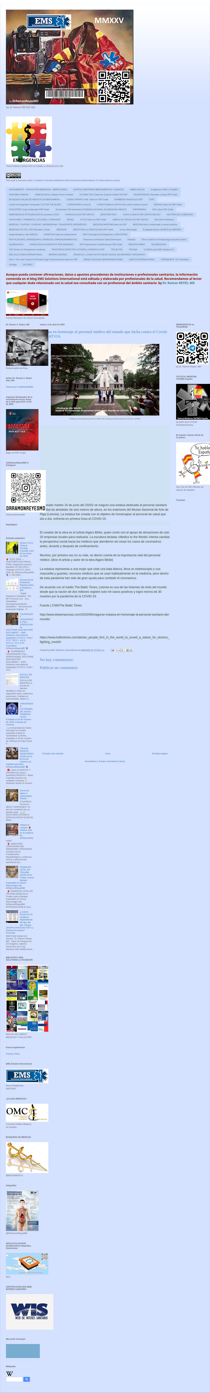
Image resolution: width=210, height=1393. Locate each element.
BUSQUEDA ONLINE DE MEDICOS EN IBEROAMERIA (34, 199)
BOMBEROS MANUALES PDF (129, 199)
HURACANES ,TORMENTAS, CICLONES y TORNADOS (35, 219)
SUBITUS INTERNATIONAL (141, 259)
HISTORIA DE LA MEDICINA (180, 214)
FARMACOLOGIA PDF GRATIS (79, 214)
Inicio (107, 753)
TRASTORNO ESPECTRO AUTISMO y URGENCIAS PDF (78, 249)
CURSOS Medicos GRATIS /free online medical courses (122, 204)
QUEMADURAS (16, 244)
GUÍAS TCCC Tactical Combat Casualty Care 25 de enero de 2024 (27, 549)
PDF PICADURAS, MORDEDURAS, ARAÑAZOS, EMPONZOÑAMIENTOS (43, 239)
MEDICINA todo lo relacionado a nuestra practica (155, 224)
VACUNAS (28, 264)
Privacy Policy (13, 1054)
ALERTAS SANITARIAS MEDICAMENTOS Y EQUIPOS (98, 189)
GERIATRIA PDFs (108, 214)
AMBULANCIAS (137, 189)
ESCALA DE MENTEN (26, 676)
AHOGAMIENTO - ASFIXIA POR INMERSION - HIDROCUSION (38, 189)
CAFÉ (151, 199)
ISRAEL (70, 219)
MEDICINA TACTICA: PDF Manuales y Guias (29, 229)
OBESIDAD (61, 229)
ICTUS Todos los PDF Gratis (93, 219)
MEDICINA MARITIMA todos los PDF (110, 224)
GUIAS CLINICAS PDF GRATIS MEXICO (141, 214)
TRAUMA (133, 249)
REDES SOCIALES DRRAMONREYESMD (103, 259)
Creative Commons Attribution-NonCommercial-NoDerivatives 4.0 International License (77, 180)
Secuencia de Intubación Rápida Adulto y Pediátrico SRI (27, 585)
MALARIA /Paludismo (164, 219)
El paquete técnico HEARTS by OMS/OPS (162, 229)
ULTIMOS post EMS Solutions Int (159, 249)
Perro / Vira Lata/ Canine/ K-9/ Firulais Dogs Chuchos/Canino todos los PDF (43, 259)
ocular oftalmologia (128, 229)
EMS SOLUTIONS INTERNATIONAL (25, 254)
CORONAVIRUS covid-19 (79, 204)
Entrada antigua (160, 753)
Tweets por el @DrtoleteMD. (20, 387)
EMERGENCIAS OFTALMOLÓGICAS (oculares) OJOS (34, 214)
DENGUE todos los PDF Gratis (168, 204)
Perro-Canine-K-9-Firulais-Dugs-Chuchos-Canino (164, 239)
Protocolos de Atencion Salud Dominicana (102, 239)
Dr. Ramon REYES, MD (179, 283)
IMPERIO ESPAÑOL (58, 254)
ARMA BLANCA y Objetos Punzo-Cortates (54, 194)
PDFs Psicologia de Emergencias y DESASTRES (105, 234)
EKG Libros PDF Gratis (162, 209)
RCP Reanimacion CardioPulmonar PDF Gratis (101, 244)
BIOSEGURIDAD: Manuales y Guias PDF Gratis (155, 194)
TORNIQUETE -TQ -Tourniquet (175, 259)
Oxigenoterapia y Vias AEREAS (23, 234)
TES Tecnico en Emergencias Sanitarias (27, 249)
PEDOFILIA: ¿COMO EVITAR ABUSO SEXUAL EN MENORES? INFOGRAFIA (109, 254)
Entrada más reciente (52, 753)
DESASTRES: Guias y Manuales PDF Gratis (29, 209)
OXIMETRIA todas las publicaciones (60, 234)
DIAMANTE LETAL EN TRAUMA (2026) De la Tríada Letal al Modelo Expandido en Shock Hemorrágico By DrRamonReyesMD (20, 877)
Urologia (13, 264)
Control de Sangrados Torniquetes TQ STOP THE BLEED (35, 204)
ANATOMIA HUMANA (19, 194)
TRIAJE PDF (117, 249)
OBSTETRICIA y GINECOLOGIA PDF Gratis (93, 229)
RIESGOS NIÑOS (137, 244)
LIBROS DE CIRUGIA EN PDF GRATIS (130, 219)
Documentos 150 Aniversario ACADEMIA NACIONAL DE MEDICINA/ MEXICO (91, 209)
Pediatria (131, 239)
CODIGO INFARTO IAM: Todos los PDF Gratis (87, 199)
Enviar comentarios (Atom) (112, 761)
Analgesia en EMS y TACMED (164, 189)
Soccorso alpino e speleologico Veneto (26, 794)
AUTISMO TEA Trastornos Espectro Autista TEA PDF (103, 194)
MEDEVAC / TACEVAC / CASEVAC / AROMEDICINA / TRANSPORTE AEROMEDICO (48, 224)
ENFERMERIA (139, 209)
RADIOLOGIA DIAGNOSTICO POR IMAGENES (51, 244)
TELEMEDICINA (158, 244)
